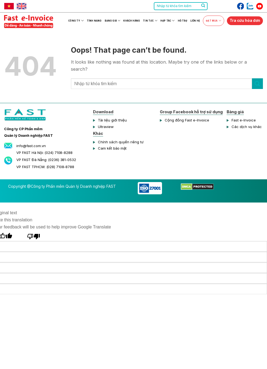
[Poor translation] (34, 235)
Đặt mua (213, 20)
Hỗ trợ (182, 20)
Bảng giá (113, 20)
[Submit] (203, 6)
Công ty (75, 20)
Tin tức (150, 20)
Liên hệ (195, 20)
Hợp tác (167, 20)
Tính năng (94, 20)
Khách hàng (131, 20)
